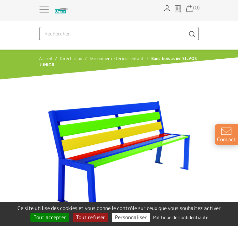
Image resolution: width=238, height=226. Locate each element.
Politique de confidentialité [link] (180, 217)
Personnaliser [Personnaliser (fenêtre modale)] (131, 217)
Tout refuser (90, 217)
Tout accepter (50, 217)
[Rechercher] (119, 33)
